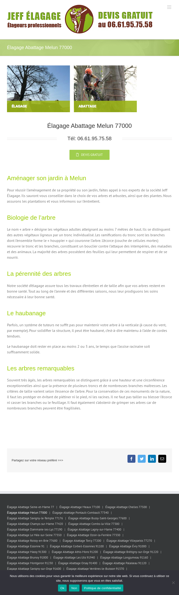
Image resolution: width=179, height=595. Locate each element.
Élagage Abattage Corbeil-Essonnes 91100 (77, 546)
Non (74, 588)
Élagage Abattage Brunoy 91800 (27, 557)
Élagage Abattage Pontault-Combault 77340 (80, 513)
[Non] (173, 582)
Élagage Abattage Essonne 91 (26, 546)
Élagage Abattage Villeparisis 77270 (129, 541)
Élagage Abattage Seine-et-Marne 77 (30, 507)
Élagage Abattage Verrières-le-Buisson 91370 (95, 569)
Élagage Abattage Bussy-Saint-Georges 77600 (97, 518)
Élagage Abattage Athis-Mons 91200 (75, 552)
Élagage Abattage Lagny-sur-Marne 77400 (94, 529)
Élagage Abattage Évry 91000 (127, 546)
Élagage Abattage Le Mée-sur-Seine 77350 (34, 535)
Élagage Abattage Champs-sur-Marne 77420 (35, 524)
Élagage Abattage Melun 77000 (27, 513)
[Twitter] (142, 459)
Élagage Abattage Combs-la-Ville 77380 (93, 524)
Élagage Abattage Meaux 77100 (79, 507)
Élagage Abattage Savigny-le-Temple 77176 (35, 518)
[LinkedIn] (152, 459)
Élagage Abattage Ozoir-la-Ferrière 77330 (93, 535)
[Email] (162, 459)
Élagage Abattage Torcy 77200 (82, 541)
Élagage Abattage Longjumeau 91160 (124, 557)
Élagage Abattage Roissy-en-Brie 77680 (32, 541)
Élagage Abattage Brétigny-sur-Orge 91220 (130, 552)
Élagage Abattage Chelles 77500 (126, 507)
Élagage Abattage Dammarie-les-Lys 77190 (34, 529)
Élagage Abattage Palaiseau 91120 (124, 563)
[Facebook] (131, 459)
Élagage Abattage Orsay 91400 (77, 563)
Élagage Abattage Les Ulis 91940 (74, 557)
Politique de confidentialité (102, 588)
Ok (62, 588)
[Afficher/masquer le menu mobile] (169, 7)
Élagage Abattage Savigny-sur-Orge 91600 (34, 569)
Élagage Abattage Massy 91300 (26, 552)
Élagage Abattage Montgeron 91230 (30, 563)
